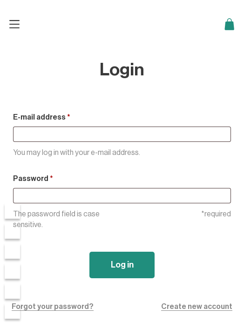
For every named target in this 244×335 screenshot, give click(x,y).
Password (33, 178)
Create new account (196, 306)
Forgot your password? (53, 306)
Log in (122, 265)
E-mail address (41, 117)
